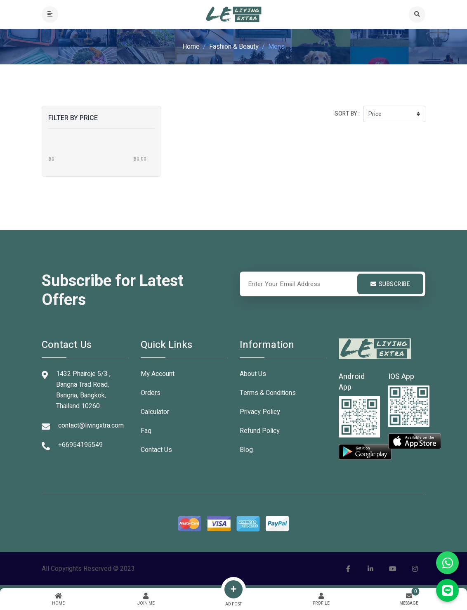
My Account (158, 374)
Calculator (155, 412)
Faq (146, 431)
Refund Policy (260, 431)
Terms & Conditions (268, 393)
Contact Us (156, 450)
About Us (253, 374)
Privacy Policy (260, 412)
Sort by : (347, 113)
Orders (150, 393)
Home (191, 47)
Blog (246, 450)
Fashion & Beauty (234, 47)
